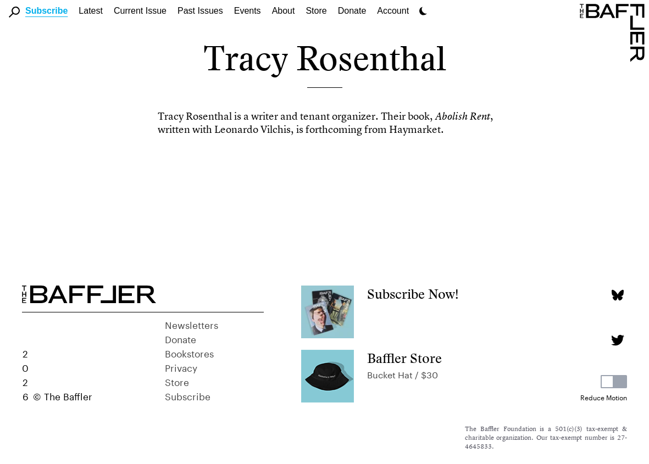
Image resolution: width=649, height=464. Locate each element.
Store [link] (316, 10)
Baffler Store (404, 358)
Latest (91, 10)
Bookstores (189, 352)
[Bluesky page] (617, 295)
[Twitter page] (617, 340)
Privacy (181, 367)
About (283, 10)
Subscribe (46, 10)
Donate (352, 10)
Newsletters (191, 324)
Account (393, 10)
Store (177, 381)
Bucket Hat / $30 (402, 374)
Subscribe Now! (413, 294)
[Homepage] (614, 32)
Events (247, 10)
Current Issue (140, 10)
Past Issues (200, 10)
